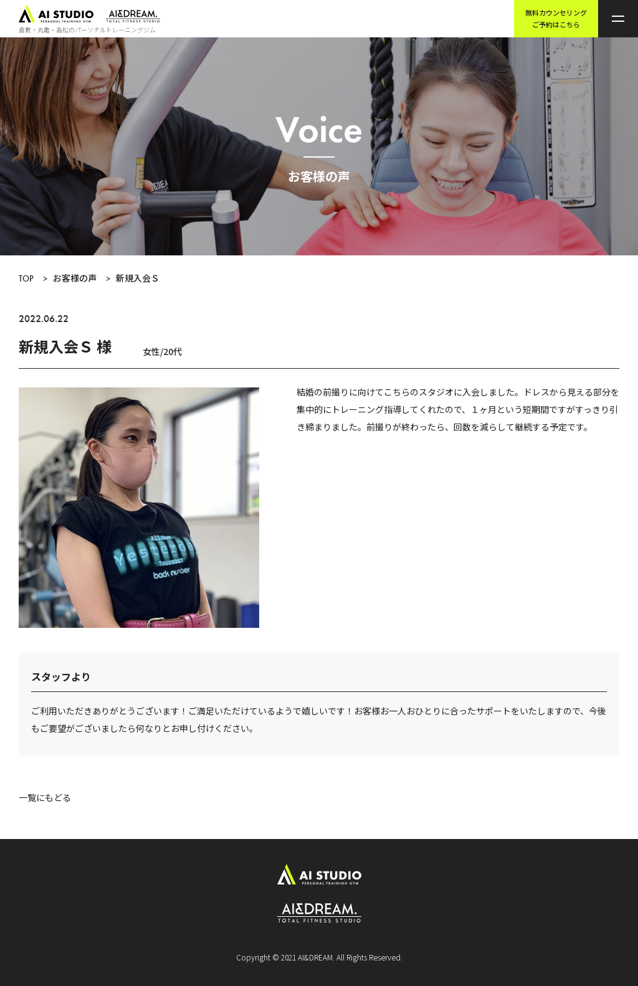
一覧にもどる (45, 797)
